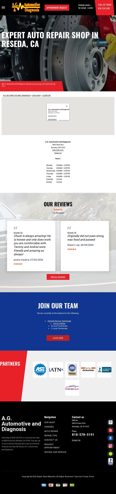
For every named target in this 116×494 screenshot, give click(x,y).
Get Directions (52, 119)
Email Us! (58, 153)
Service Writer (59, 323)
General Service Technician (59, 321)
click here (58, 338)
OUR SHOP (36, 96)
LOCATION (46, 96)
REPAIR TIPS (50, 435)
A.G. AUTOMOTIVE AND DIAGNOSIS (16, 96)
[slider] (58, 209)
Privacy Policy (88, 477)
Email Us (76, 440)
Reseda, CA (18, 233)
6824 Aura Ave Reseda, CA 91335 (37, 84)
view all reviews (58, 276)
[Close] (66, 106)
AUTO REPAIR (51, 431)
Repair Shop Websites (46, 477)
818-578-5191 (104, 8)
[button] (58, 123)
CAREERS (49, 426)
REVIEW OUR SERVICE (55, 452)
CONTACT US (51, 440)
